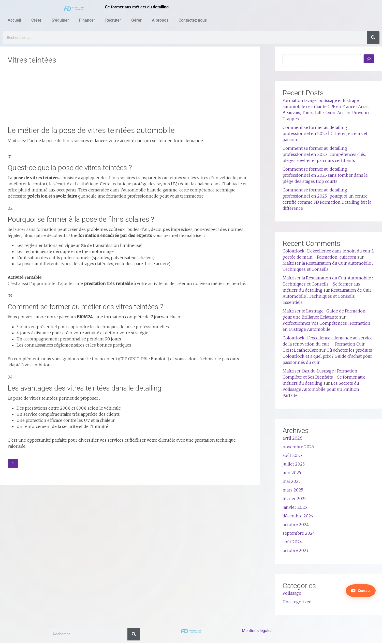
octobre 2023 (295, 550)
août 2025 (292, 455)
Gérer (136, 20)
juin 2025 (292, 472)
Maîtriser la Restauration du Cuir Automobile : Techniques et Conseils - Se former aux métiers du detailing (328, 284)
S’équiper (60, 20)
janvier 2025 (295, 507)
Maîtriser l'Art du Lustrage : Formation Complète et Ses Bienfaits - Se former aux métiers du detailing (324, 377)
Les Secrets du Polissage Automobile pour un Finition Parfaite (321, 389)
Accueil (14, 20)
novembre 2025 (298, 446)
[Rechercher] (373, 37)
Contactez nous (193, 20)
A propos (160, 20)
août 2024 (292, 541)
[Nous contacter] (359, 540)
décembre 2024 (298, 515)
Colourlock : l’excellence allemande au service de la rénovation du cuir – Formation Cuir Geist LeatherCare (328, 344)
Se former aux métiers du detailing (137, 7)
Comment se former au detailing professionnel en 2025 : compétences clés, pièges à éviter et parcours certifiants (324, 154)
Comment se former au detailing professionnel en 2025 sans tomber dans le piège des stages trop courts (325, 175)
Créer (36, 20)
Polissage (292, 593)
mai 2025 (292, 481)
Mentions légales (257, 630)
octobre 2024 (296, 524)
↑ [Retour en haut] (13, 463)
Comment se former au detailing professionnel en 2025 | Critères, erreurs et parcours (325, 133)
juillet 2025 (294, 464)
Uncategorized (297, 601)
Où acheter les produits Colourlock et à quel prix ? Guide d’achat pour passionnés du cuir (327, 356)
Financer (87, 20)
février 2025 (294, 498)
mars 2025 (293, 489)
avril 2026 (292, 438)
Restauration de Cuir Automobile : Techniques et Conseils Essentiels (327, 296)
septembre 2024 (299, 533)
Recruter (113, 20)
